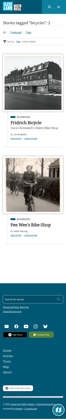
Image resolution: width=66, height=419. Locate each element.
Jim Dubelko (20, 134)
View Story (16, 138)
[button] (50, 7)
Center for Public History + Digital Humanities (33, 404)
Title (18, 41)
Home (7, 351)
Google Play (41, 334)
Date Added (30, 41)
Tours (7, 361)
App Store (15, 334)
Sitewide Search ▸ (12, 311)
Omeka (18, 408)
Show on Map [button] (30, 138)
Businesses (23, 117)
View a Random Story (18, 388)
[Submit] (58, 299)
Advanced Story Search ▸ (16, 307)
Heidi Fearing (21, 231)
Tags (28, 32)
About (7, 372)
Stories (8, 356)
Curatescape (30, 408)
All (4, 32)
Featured (16, 32)
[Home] (12, 7)
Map (6, 367)
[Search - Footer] (33, 299)
